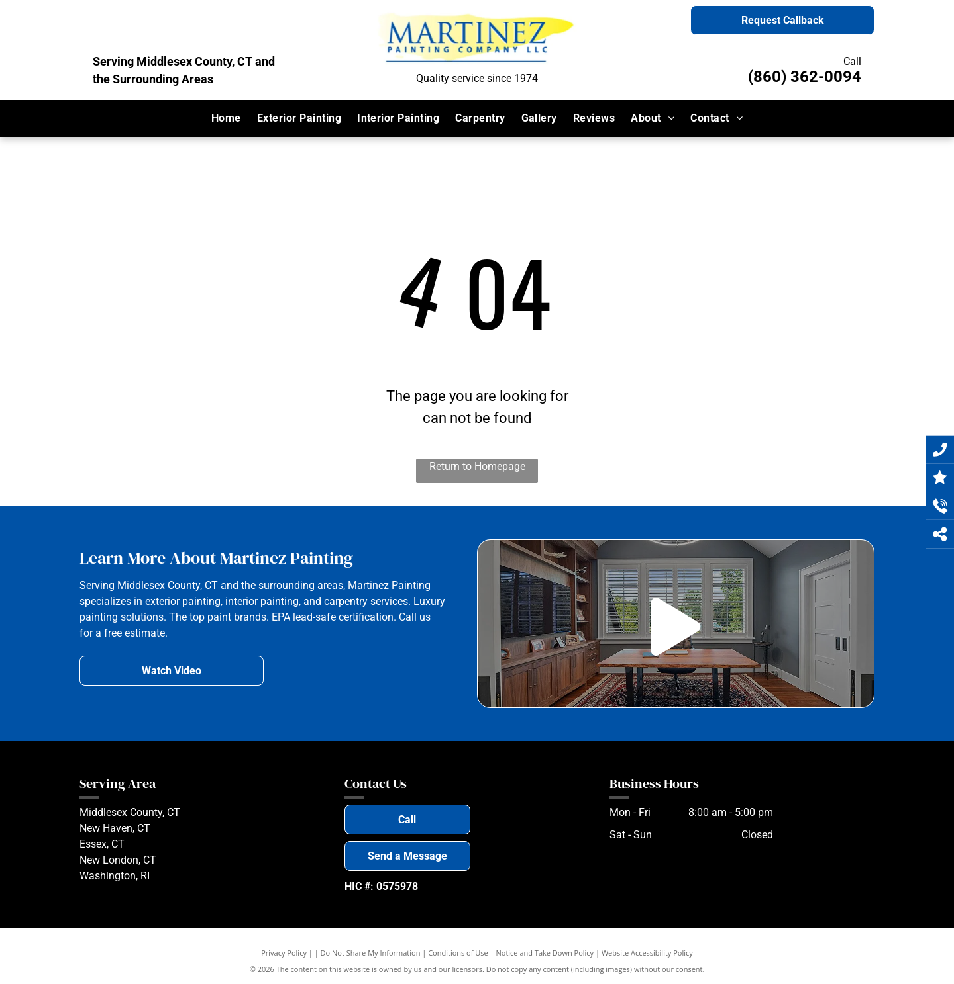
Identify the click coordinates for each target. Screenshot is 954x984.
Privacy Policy (284, 953)
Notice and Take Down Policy (545, 953)
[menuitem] (226, 118)
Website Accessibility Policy (647, 953)
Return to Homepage (477, 466)
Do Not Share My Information (371, 953)
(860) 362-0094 (804, 76)
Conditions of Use (458, 953)
